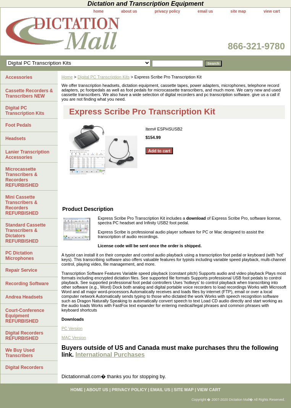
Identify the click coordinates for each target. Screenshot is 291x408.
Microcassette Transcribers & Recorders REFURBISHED (22, 177)
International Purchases (109, 354)
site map (238, 11)
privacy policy (167, 11)
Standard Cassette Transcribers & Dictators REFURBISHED (25, 233)
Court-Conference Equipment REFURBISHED (24, 316)
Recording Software (26, 283)
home (99, 11)
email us (205, 11)
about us (129, 11)
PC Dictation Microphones (19, 255)
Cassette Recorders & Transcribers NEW (29, 93)
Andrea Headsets (24, 297)
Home (67, 77)
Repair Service (21, 270)
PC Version (71, 328)
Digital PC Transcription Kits (103, 77)
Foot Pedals (18, 125)
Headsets (15, 138)
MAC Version (73, 337)
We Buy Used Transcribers (19, 353)
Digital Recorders (24, 367)
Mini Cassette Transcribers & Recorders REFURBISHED (22, 205)
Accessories (18, 77)
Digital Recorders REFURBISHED (24, 335)
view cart (272, 11)
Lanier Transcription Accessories (27, 154)
